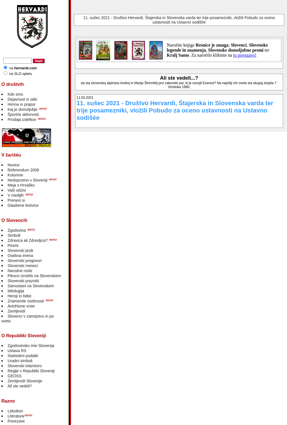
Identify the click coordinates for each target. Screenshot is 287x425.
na (23, 68)
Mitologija (16, 291)
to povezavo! (244, 55)
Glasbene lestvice (23, 205)
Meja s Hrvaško (21, 185)
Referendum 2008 (23, 170)
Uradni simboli (20, 361)
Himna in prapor (22, 104)
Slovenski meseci (23, 265)
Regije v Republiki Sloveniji (31, 371)
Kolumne (15, 175)
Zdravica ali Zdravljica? (28, 240)
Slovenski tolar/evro (25, 366)
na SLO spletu (20, 74)
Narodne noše (20, 270)
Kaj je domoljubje (23, 109)
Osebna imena (20, 255)
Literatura (16, 416)
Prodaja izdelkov (22, 119)
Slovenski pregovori (25, 260)
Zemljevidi (16, 311)
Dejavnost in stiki (22, 99)
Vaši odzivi (17, 190)
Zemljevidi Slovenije (25, 381)
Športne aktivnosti (23, 114)
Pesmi (13, 245)
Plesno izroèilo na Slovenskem (34, 276)
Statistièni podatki (23, 355)
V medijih (16, 195)
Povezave (16, 421)
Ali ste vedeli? (20, 386)
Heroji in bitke (19, 296)
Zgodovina (17, 230)
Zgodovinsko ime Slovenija (31, 345)
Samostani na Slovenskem (31, 286)
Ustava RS (17, 350)
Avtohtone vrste (21, 306)
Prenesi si (16, 200)
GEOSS (15, 376)
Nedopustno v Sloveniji (27, 180)
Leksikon (15, 411)
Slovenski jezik (20, 250)
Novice (14, 165)
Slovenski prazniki (23, 281)
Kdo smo (15, 94)
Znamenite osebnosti (26, 301)
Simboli (14, 235)
